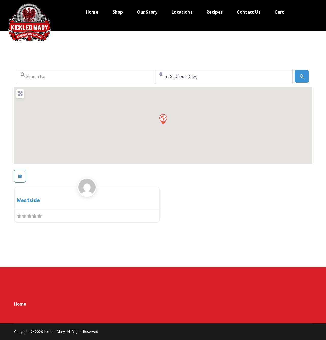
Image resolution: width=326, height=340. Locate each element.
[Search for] (85, 76)
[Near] (224, 76)
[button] (163, 119)
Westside (28, 200)
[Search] (302, 76)
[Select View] (20, 176)
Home (20, 304)
